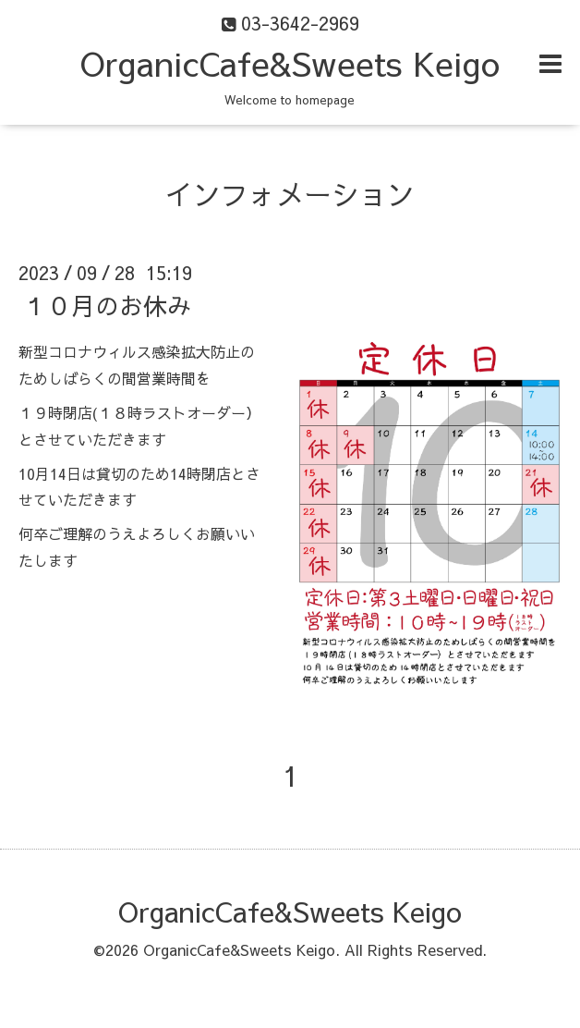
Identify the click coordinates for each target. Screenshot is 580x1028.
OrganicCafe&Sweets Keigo (290, 63)
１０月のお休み (107, 305)
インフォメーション (290, 194)
